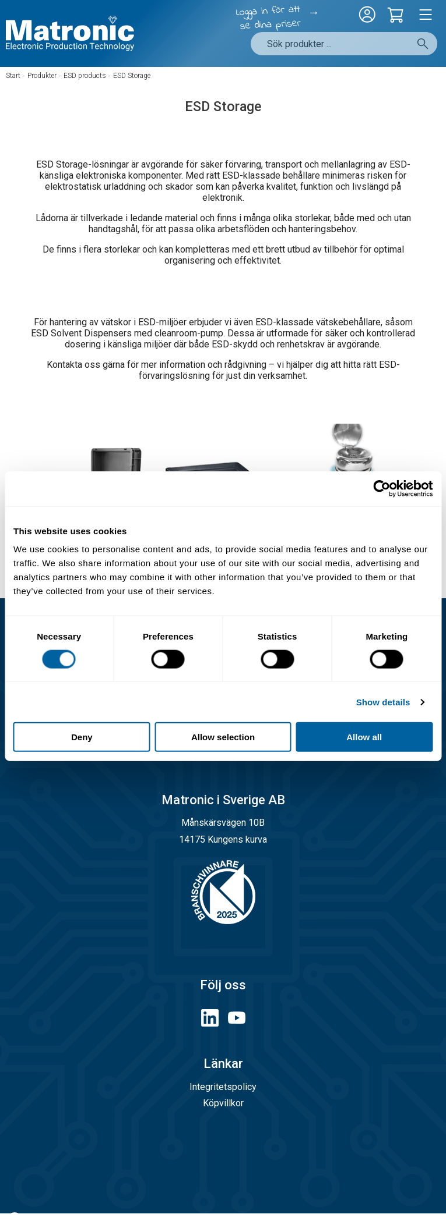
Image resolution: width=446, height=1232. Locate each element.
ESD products (85, 76)
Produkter (42, 76)
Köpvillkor (223, 1103)
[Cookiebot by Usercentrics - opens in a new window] (382, 488)
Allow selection (223, 737)
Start (13, 76)
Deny (82, 737)
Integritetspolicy (223, 1086)
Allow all (364, 737)
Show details (383, 701)
